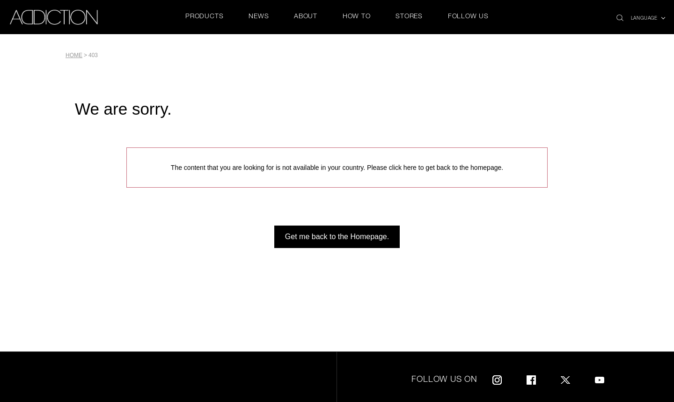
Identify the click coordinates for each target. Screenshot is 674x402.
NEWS (259, 17)
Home (74, 55)
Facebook (531, 378)
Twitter (565, 378)
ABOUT (305, 17)
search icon (619, 15)
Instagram (497, 378)
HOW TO (357, 17)
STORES (409, 17)
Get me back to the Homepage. (337, 237)
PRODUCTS (204, 17)
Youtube (599, 378)
